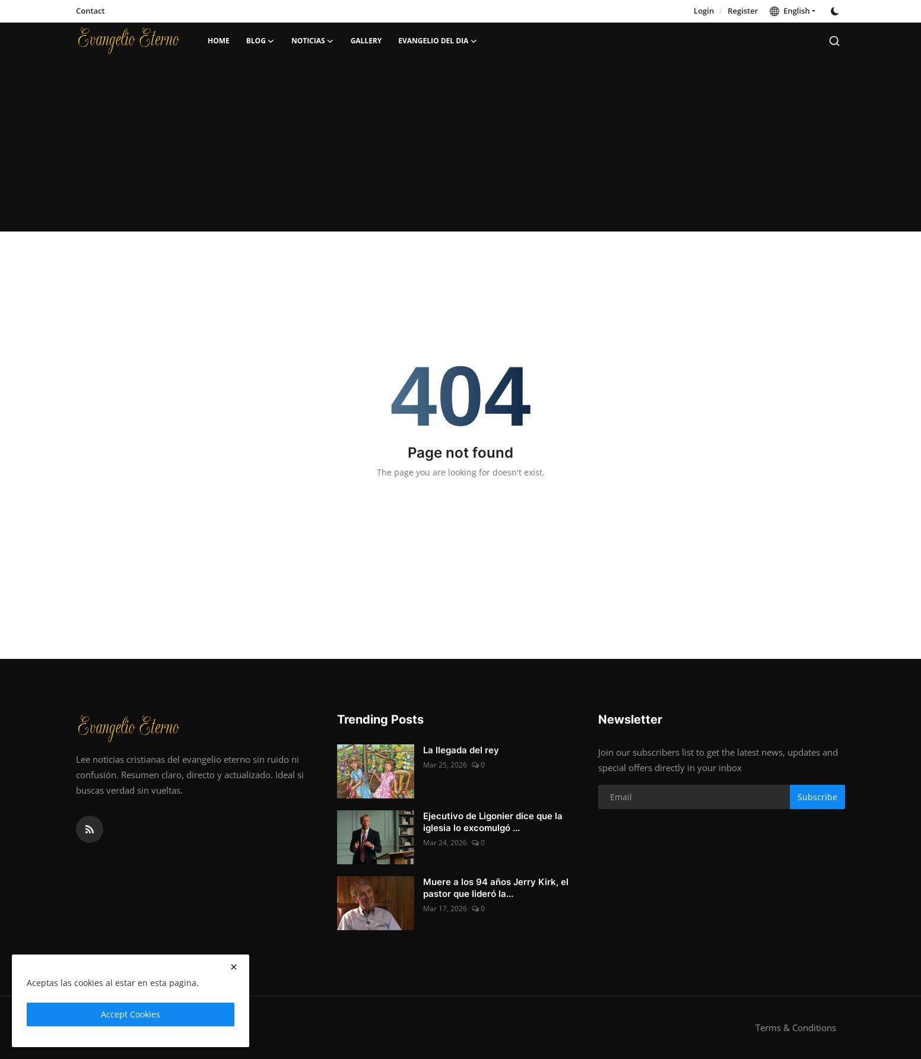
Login (704, 10)
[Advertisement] (460, 148)
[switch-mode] (836, 11)
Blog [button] (260, 40)
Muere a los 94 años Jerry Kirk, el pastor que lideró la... (496, 887)
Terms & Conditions (795, 1027)
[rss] (89, 829)
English (789, 10)
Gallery (366, 41)
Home (219, 41)
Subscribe (817, 797)
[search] (834, 41)
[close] (233, 967)
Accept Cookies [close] (130, 1014)
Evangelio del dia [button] (437, 40)
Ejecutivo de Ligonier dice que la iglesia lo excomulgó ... (493, 821)
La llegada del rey (461, 750)
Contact (90, 10)
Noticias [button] (312, 40)
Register (743, 10)
